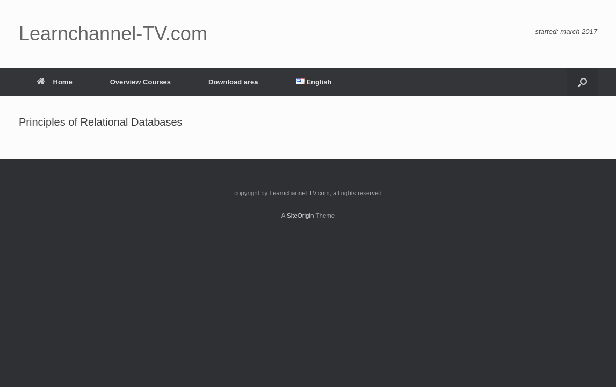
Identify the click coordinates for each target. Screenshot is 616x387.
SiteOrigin (300, 215)
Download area (233, 82)
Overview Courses (140, 82)
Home (55, 82)
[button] (582, 82)
